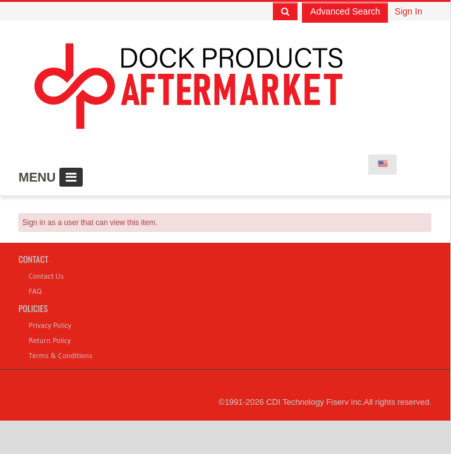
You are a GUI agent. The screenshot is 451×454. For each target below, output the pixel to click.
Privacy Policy (49, 325)
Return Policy (49, 340)
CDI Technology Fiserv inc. (314, 402)
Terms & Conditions (60, 355)
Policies (32, 308)
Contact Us (46, 276)
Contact (33, 258)
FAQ (34, 291)
